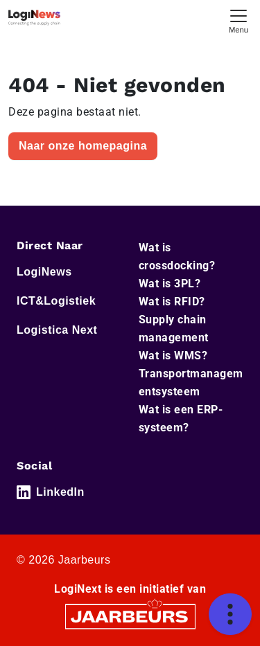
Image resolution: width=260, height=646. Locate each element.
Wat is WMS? (173, 355)
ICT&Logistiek (56, 301)
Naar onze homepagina (83, 146)
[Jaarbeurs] (130, 615)
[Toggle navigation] (238, 20)
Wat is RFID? (172, 301)
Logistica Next (57, 330)
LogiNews (44, 272)
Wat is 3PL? (170, 283)
